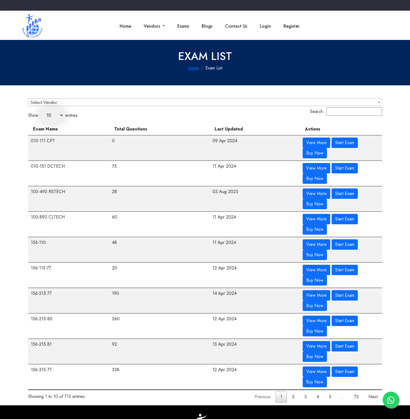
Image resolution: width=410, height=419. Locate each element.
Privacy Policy (255, 386)
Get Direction (327, 367)
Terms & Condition (286, 386)
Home (125, 26)
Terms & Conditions (161, 386)
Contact (134, 386)
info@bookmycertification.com (72, 359)
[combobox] (205, 102)
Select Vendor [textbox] (44, 102)
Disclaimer (230, 386)
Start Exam (324, 142)
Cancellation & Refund (199, 386)
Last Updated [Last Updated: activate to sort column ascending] (254, 129)
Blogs (207, 26)
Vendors (152, 26)
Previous (262, 293)
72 (356, 293)
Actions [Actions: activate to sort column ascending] (292, 129)
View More (296, 142)
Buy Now (351, 142)
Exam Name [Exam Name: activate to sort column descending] (45, 129)
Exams (183, 26)
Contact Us (236, 26)
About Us (116, 386)
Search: (346, 111)
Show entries (53, 115)
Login (265, 26)
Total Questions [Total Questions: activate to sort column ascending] (205, 129)
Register (292, 26)
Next (372, 293)
